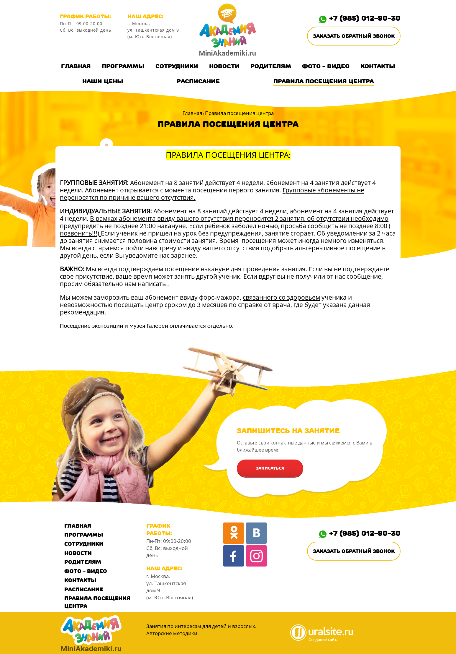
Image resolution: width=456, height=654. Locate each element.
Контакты (377, 66)
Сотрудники (176, 66)
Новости (224, 66)
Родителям (270, 66)
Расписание (198, 81)
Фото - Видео (326, 66)
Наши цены (102, 81)
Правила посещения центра (323, 81)
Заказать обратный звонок (354, 36)
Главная (76, 66)
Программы (123, 66)
